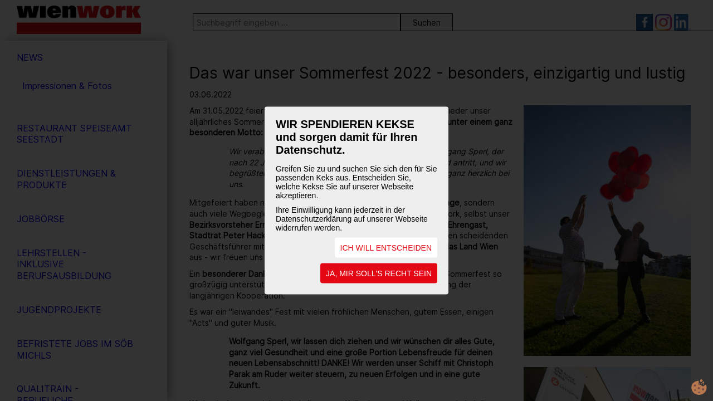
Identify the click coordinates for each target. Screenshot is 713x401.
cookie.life (699, 387)
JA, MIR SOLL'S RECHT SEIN (379, 273)
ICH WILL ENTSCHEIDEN (386, 247)
